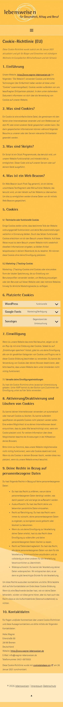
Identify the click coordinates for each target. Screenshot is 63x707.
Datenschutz (49, 686)
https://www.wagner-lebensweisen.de (33, 74)
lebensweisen (22, 686)
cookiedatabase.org (42, 665)
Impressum (37, 686)
